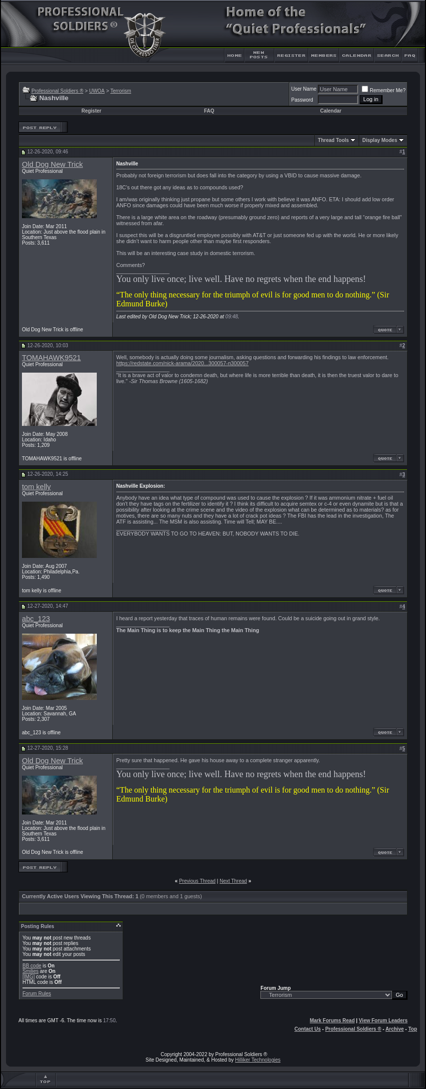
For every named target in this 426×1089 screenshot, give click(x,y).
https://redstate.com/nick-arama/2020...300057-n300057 (182, 363)
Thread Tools (333, 140)
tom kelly (36, 487)
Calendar (331, 111)
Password (302, 100)
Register (91, 111)
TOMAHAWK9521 (51, 358)
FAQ (209, 111)
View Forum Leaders (383, 1020)
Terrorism (120, 91)
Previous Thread (197, 881)
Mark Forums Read (332, 1020)
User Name (304, 89)
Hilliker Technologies (257, 1060)
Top (412, 1029)
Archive (395, 1029)
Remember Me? (384, 90)
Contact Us (307, 1029)
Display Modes (379, 140)
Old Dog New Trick (52, 164)
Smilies (30, 971)
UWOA (97, 91)
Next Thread (233, 881)
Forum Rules (36, 993)
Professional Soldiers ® (57, 91)
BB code (31, 965)
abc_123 (36, 619)
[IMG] (28, 976)
